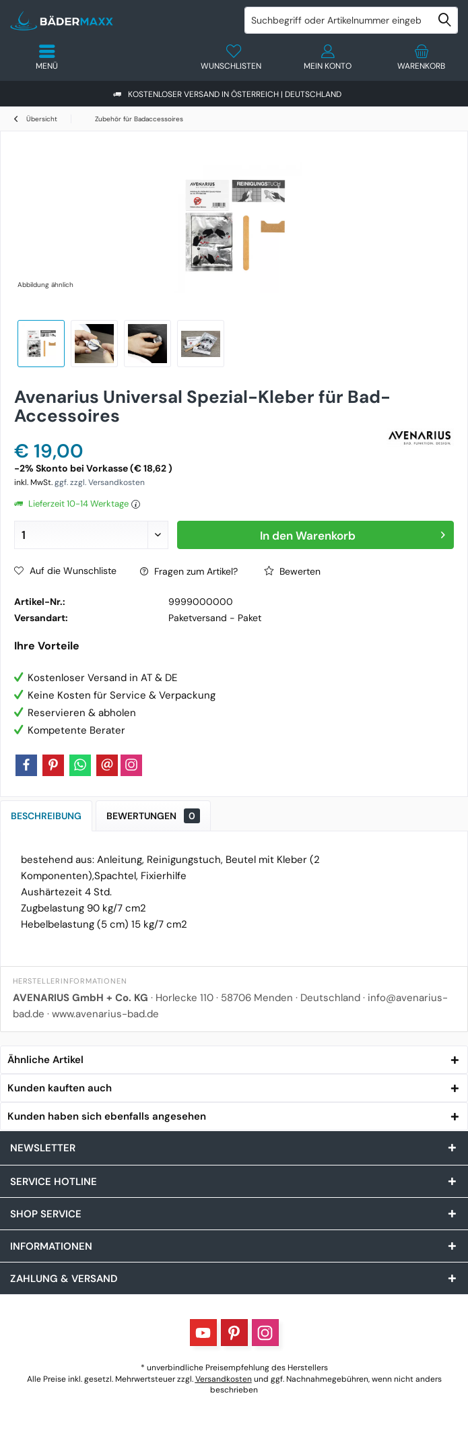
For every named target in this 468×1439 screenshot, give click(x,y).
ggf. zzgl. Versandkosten (100, 482)
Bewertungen (153, 815)
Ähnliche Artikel (45, 1059)
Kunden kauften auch (59, 1088)
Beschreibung (46, 816)
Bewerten (292, 571)
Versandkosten (223, 1379)
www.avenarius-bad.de (105, 1014)
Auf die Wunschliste (65, 571)
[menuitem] (421, 57)
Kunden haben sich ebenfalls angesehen (106, 1116)
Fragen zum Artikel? (189, 571)
